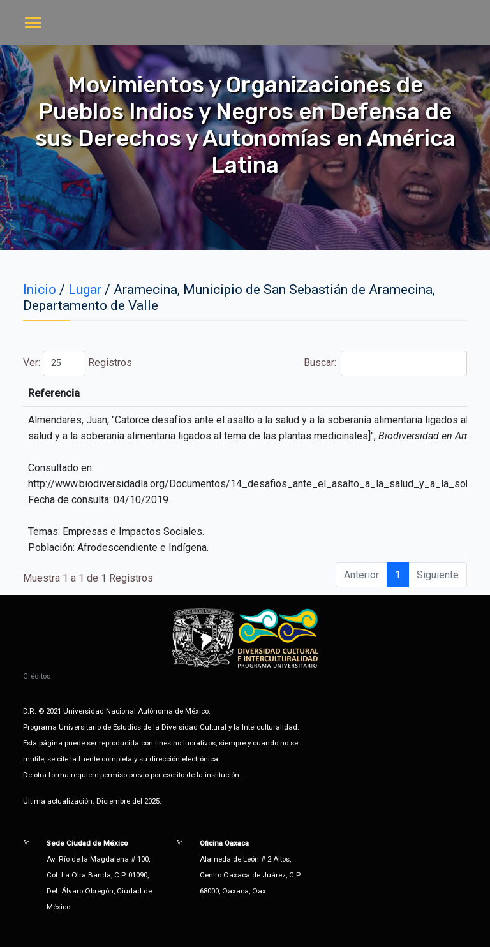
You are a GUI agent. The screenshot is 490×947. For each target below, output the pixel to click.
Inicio (39, 289)
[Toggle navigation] (33, 24)
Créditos (36, 676)
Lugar (84, 289)
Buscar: (385, 363)
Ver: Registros (77, 363)
